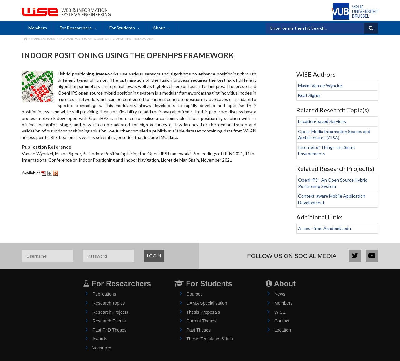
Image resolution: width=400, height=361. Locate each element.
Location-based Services (322, 121)
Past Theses (199, 330)
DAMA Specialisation (207, 303)
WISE (280, 312)
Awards (99, 338)
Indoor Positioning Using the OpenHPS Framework (106, 38)
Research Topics (108, 303)
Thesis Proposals (203, 312)
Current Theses (202, 320)
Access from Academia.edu (324, 228)
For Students (122, 27)
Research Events (109, 320)
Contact (281, 320)
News (279, 294)
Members (37, 27)
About (159, 27)
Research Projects (110, 312)
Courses (195, 294)
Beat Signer (309, 95)
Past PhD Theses (109, 330)
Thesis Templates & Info (210, 338)
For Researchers (76, 27)
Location (282, 330)
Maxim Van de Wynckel (320, 85)
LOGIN (154, 255)
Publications (43, 38)
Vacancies (102, 347)
